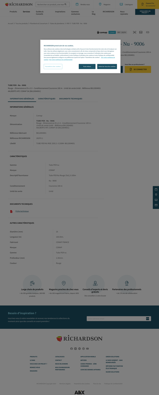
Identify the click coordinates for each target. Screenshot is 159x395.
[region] (80, 57)
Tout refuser (87, 66)
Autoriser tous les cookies (107, 66)
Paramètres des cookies (53, 66)
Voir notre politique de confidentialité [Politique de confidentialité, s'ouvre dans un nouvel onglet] (60, 60)
